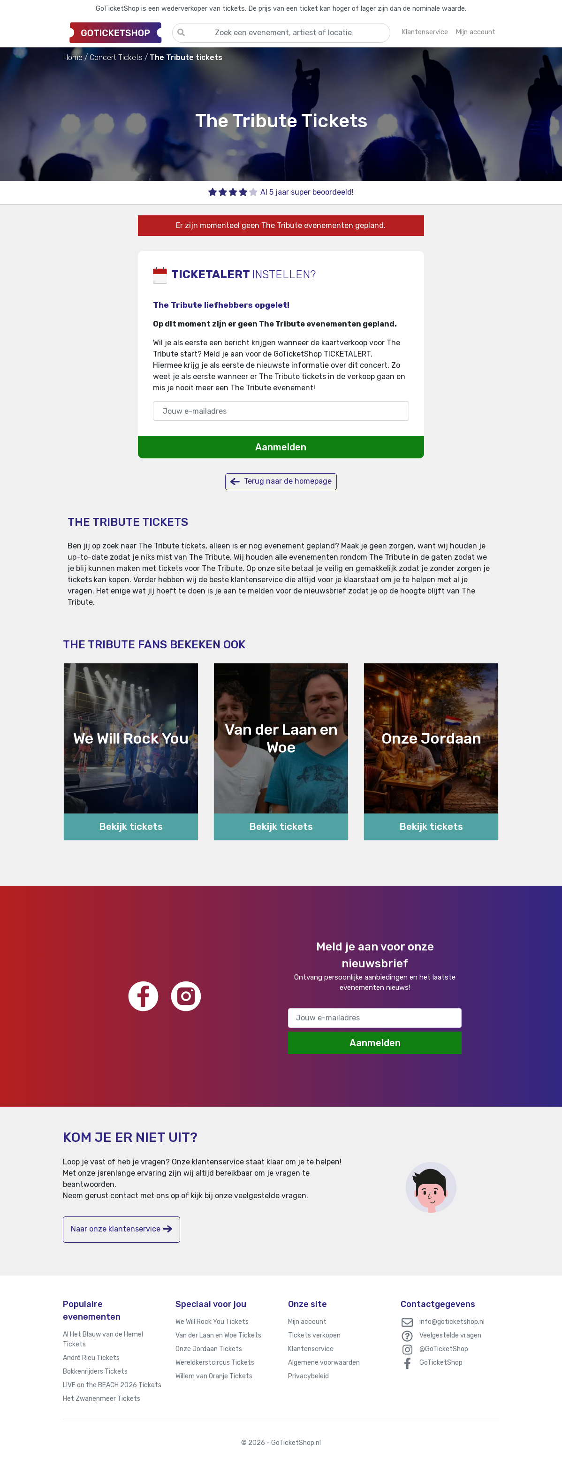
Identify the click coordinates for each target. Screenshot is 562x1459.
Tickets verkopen (314, 1335)
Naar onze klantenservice (121, 1229)
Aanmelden (280, 447)
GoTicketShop (441, 1363)
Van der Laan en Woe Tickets (218, 1335)
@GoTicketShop (443, 1349)
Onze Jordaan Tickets (208, 1349)
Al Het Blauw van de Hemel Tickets (103, 1339)
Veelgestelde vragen (450, 1335)
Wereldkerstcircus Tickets (214, 1363)
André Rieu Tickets (91, 1358)
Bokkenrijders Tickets (95, 1371)
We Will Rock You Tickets (212, 1322)
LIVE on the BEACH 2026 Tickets (112, 1385)
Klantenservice (311, 1349)
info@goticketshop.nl (452, 1322)
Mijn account (307, 1322)
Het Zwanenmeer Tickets (101, 1399)
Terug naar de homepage (281, 481)
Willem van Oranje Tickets (213, 1376)
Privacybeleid (308, 1376)
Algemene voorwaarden (324, 1363)
